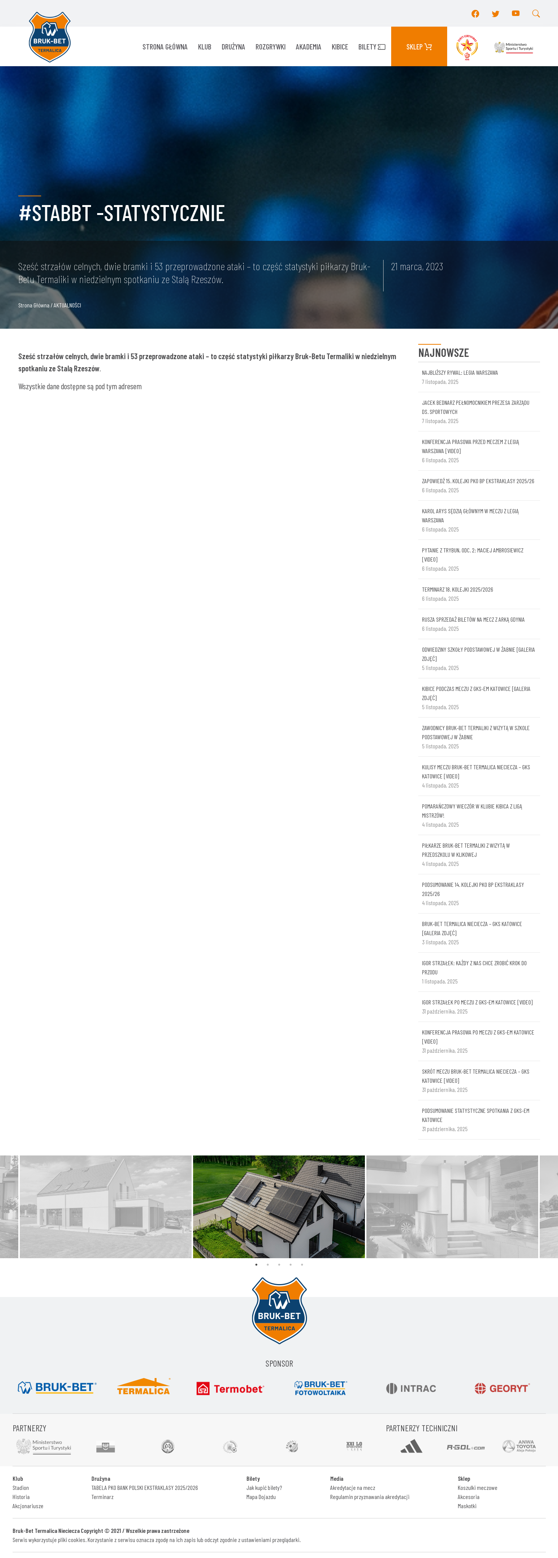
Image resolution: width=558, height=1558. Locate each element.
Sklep (419, 46)
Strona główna (165, 46)
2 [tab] (268, 1264)
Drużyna (233, 46)
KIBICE (340, 46)
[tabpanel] (279, 1207)
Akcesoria (469, 1496)
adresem (130, 386)
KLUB (204, 46)
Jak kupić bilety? (264, 1487)
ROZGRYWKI (271, 46)
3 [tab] (279, 1264)
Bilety (371, 46)
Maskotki (467, 1505)
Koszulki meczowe (477, 1487)
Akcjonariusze (28, 1505)
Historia (21, 1496)
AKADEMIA (308, 46)
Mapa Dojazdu (261, 1496)
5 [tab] (302, 1264)
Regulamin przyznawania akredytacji (369, 1496)
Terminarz (102, 1496)
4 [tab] (290, 1264)
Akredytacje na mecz (352, 1487)
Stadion (21, 1487)
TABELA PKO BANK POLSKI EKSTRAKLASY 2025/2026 (144, 1487)
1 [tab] (256, 1264)
